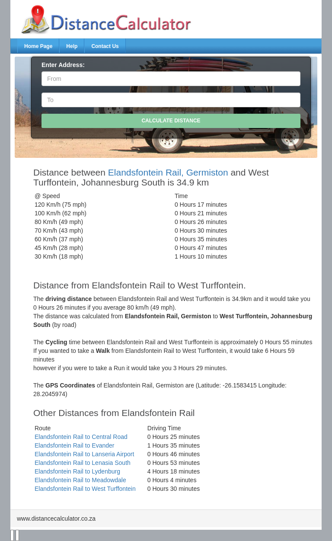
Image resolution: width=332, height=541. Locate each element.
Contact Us (104, 46)
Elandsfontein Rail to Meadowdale (80, 480)
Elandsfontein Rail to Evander (74, 445)
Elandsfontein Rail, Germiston (168, 172)
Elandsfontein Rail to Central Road (81, 436)
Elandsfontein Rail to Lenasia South (83, 462)
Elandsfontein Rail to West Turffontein (85, 488)
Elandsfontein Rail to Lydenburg (77, 471)
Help (71, 46)
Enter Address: (63, 64)
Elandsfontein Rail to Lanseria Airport (84, 454)
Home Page (38, 46)
